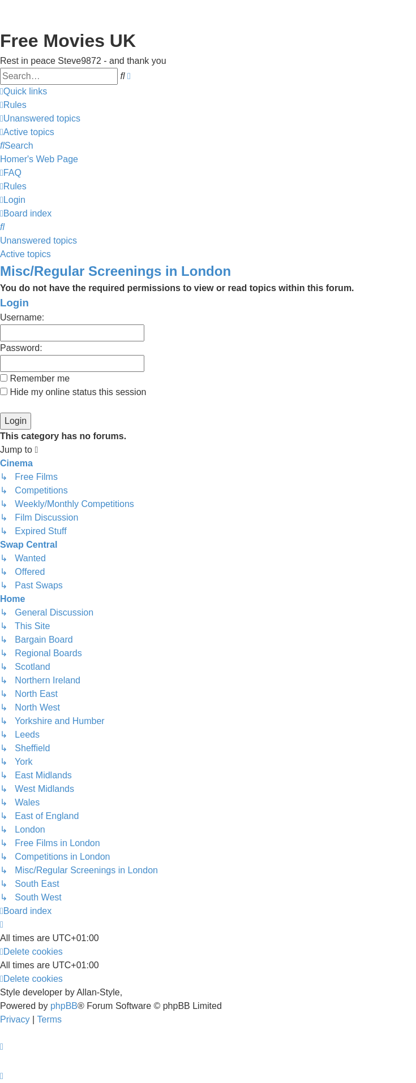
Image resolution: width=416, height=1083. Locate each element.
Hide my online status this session (73, 392)
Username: (22, 317)
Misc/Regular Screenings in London (115, 271)
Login (14, 303)
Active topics (25, 254)
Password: (21, 348)
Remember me (35, 378)
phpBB (64, 1006)
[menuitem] (13, 105)
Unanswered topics (38, 240)
